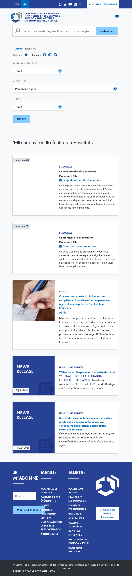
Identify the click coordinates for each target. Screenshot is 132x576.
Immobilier (75, 513)
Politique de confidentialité (30, 571)
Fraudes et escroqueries (77, 498)
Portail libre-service (105, 4)
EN (17, 4)
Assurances (76, 518)
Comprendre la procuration (80, 246)
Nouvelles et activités (49, 490)
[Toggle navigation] (117, 17)
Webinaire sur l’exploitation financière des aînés (87, 372)
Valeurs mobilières (75, 524)
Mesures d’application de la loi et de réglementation (51, 524)
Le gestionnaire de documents (82, 180)
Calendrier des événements (50, 498)
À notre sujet (49, 534)
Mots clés (19, 81)
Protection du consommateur (78, 541)
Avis (52, 571)
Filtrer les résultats (25, 63)
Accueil (19, 48)
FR (24, 4)
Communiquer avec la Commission (107, 513)
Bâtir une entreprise (75, 533)
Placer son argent (75, 490)
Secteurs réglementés (49, 511)
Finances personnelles (77, 507)
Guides (45, 505)
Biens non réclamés (75, 549)
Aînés (62, 312)
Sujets (17, 99)
